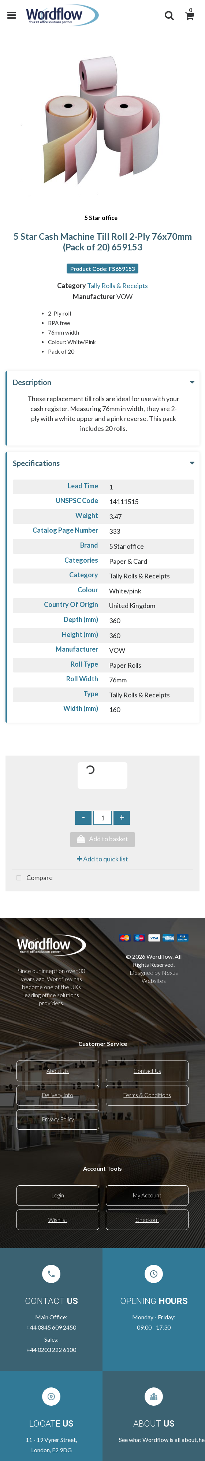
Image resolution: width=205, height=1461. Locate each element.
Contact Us (147, 1070)
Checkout (147, 1219)
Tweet (102, 902)
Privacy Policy (58, 1119)
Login (58, 1195)
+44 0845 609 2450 (51, 1327)
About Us (57, 1070)
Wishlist (57, 1219)
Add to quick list (102, 859)
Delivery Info (57, 1095)
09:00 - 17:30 (154, 1327)
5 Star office (101, 217)
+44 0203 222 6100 (51, 1349)
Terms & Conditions (147, 1095)
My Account (147, 1195)
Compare (32, 878)
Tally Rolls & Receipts (117, 286)
